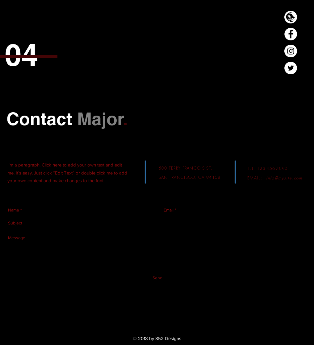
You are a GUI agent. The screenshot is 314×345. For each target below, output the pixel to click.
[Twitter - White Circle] (290, 68)
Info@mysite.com (284, 178)
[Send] (157, 278)
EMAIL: (256, 178)
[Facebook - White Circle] (290, 34)
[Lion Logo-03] (290, 17)
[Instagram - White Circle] (290, 51)
